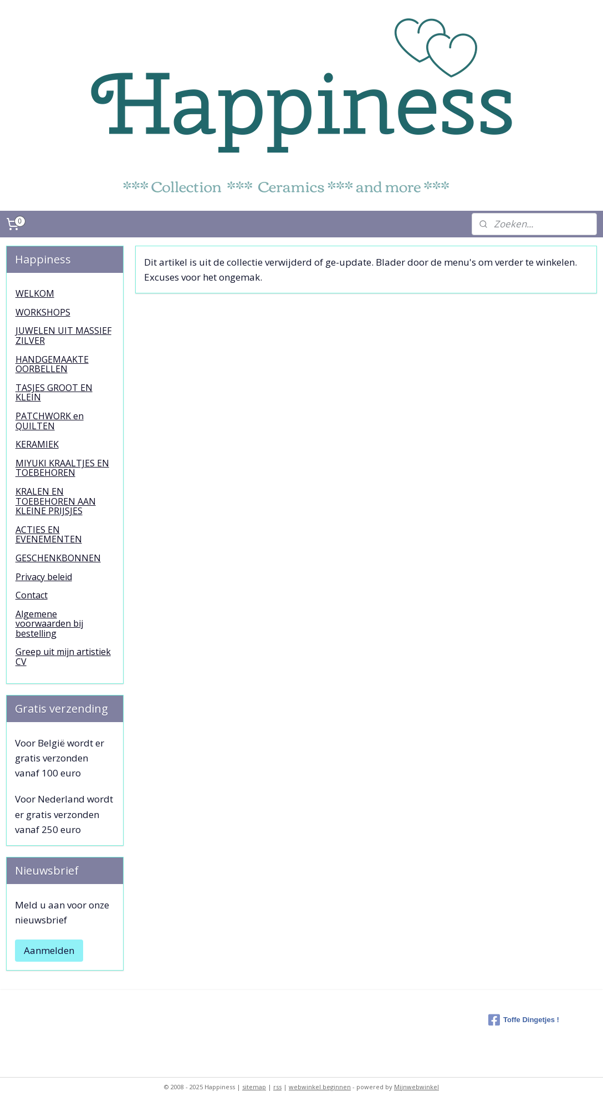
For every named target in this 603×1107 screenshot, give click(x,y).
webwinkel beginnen (320, 1087)
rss (277, 1087)
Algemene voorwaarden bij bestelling (49, 623)
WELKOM (35, 293)
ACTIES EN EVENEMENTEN (49, 535)
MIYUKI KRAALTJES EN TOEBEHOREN (62, 468)
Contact (32, 595)
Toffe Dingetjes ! (523, 1020)
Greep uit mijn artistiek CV (63, 657)
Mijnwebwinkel (416, 1087)
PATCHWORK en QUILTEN (50, 421)
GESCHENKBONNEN (58, 558)
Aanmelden (49, 950)
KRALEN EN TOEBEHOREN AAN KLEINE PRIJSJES (56, 501)
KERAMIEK (37, 444)
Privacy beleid (44, 577)
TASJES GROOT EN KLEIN (54, 393)
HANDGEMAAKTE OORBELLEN (52, 364)
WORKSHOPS (43, 312)
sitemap (254, 1087)
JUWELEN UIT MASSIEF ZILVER (63, 335)
